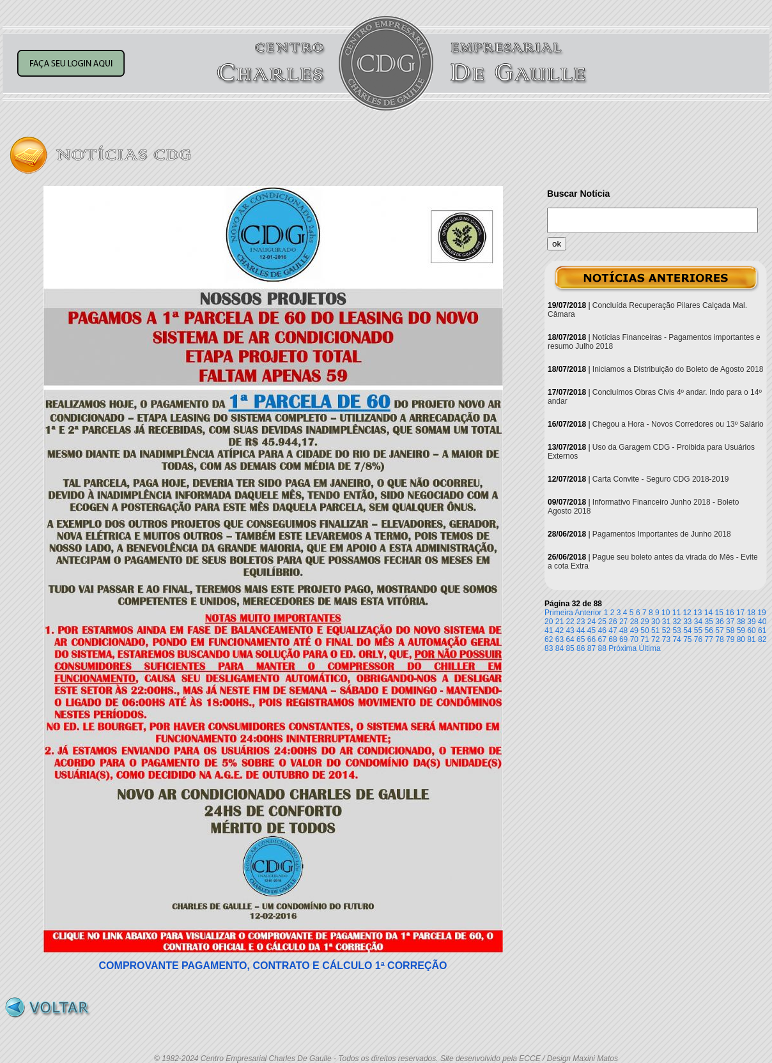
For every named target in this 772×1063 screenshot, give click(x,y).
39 (751, 621)
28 (634, 621)
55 (698, 630)
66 (591, 639)
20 (548, 621)
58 (730, 630)
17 (740, 612)
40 (762, 621)
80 (741, 639)
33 (687, 621)
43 (570, 630)
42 (559, 630)
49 (634, 630)
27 (623, 621)
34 (698, 621)
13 (697, 612)
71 (644, 639)
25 (602, 621)
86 (580, 648)
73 (666, 639)
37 (730, 621)
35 (709, 621)
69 (623, 639)
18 (751, 612)
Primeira (558, 612)
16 (729, 612)
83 (548, 648)
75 (687, 639)
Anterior (588, 612)
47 (612, 630)
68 (612, 639)
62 (548, 639)
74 (676, 639)
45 (591, 630)
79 (730, 639)
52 (666, 630)
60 (751, 630)
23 (580, 621)
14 (708, 612)
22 (570, 621)
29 (644, 621)
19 (761, 612)
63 (559, 639)
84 (559, 648)
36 (719, 621)
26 (612, 621)
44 (580, 630)
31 (666, 621)
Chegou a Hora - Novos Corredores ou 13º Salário (678, 424)
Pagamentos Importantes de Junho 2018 (661, 534)
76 (698, 639)
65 (580, 639)
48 (623, 630)
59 (741, 630)
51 (655, 630)
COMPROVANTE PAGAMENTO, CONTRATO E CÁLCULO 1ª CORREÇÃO (273, 965)
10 (665, 612)
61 (762, 630)
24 (591, 621)
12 (687, 612)
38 (741, 621)
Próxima (622, 648)
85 (570, 648)
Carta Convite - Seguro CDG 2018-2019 (660, 479)
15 (719, 612)
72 (655, 639)
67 (602, 639)
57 (719, 630)
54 (687, 630)
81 (751, 639)
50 (644, 630)
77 (709, 639)
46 (602, 630)
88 (602, 648)
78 (719, 639)
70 (634, 639)
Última (650, 648)
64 (570, 639)
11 (676, 612)
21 (559, 621)
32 (676, 621)
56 (709, 630)
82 (762, 639)
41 (548, 630)
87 (591, 648)
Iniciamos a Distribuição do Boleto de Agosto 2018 (678, 369)
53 (676, 630)
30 (655, 621)
